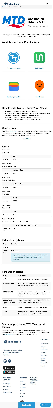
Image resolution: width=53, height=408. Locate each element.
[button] (47, 3)
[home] (12, 4)
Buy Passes (26, 405)
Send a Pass (13, 131)
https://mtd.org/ (8, 334)
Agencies (4, 6)
